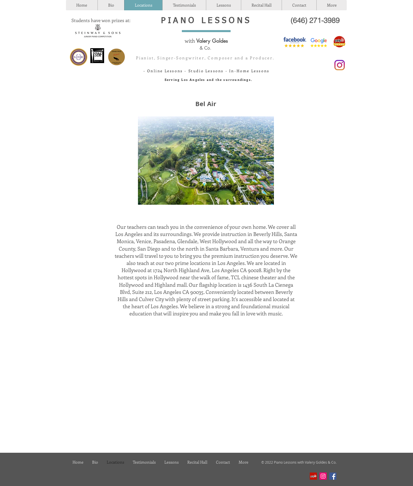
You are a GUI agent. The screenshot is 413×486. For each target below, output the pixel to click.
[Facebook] (332, 476)
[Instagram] (323, 476)
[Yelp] (313, 476)
